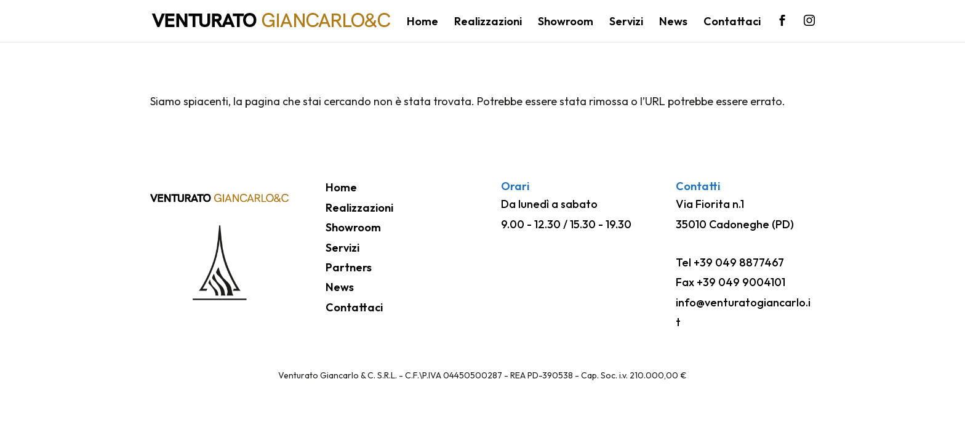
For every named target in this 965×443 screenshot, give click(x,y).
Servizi (626, 22)
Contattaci (732, 22)
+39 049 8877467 (739, 262)
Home (422, 22)
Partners (349, 267)
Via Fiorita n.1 (710, 204)
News (673, 22)
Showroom (565, 22)
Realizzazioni (488, 22)
